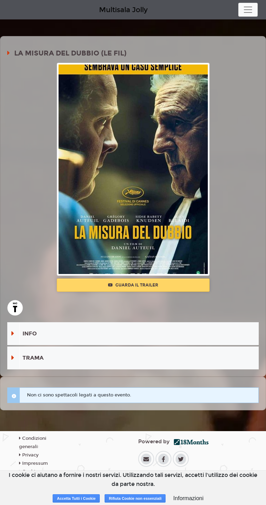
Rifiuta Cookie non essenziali (135, 498)
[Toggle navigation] (248, 10)
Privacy (28, 455)
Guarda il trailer (133, 285)
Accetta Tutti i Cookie (76, 498)
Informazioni (188, 498)
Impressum (33, 463)
